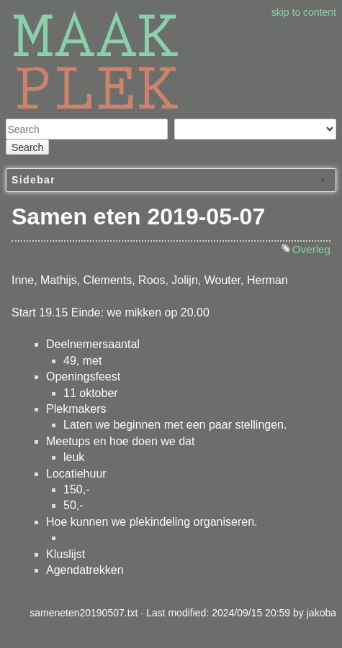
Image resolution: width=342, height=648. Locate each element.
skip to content (303, 12)
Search (27, 147)
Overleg (311, 249)
